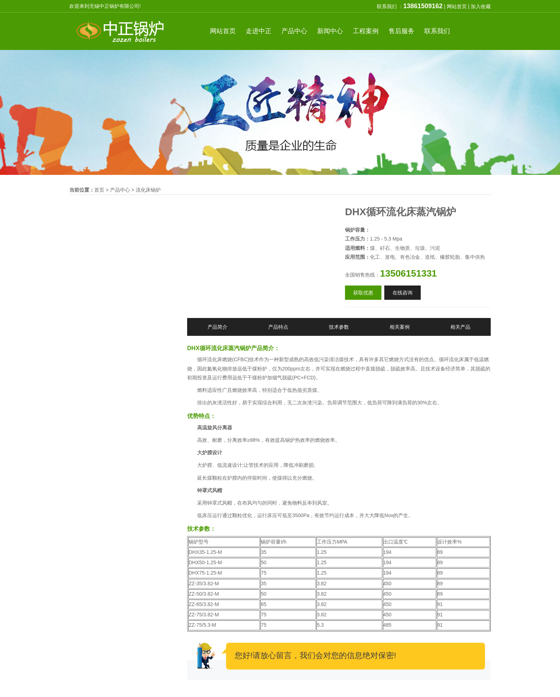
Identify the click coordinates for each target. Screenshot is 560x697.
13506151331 (408, 273)
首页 (223, 31)
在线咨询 (402, 293)
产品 (294, 31)
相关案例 (400, 327)
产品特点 (278, 327)
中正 (258, 31)
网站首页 (457, 6)
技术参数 (339, 327)
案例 (366, 31)
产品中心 (120, 190)
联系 (437, 31)
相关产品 (460, 327)
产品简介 (218, 327)
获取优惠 (363, 293)
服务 (401, 31)
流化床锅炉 (148, 190)
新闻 (330, 31)
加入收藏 (481, 6)
